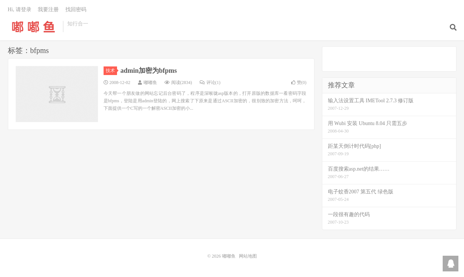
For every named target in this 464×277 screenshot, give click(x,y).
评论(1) (210, 82)
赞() (299, 82)
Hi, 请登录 (19, 9)
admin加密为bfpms (148, 70)
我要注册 (48, 9)
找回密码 (75, 9)
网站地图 (248, 256)
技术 (111, 70)
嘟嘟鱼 (33, 26)
